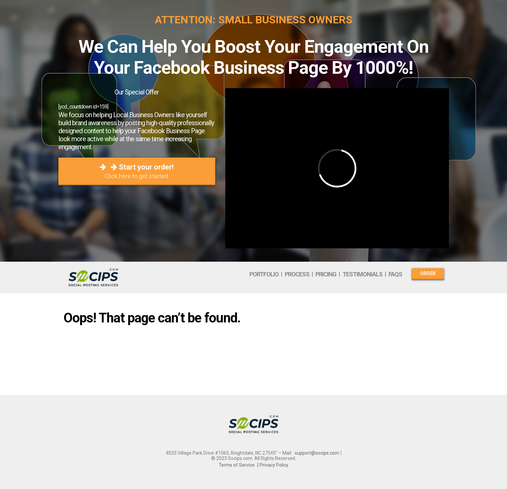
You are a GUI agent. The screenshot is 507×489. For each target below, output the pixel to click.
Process (297, 274)
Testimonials (362, 274)
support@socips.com (317, 453)
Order (428, 273)
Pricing (325, 274)
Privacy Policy (274, 465)
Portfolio (264, 274)
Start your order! (137, 171)
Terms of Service (237, 465)
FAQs (395, 274)
